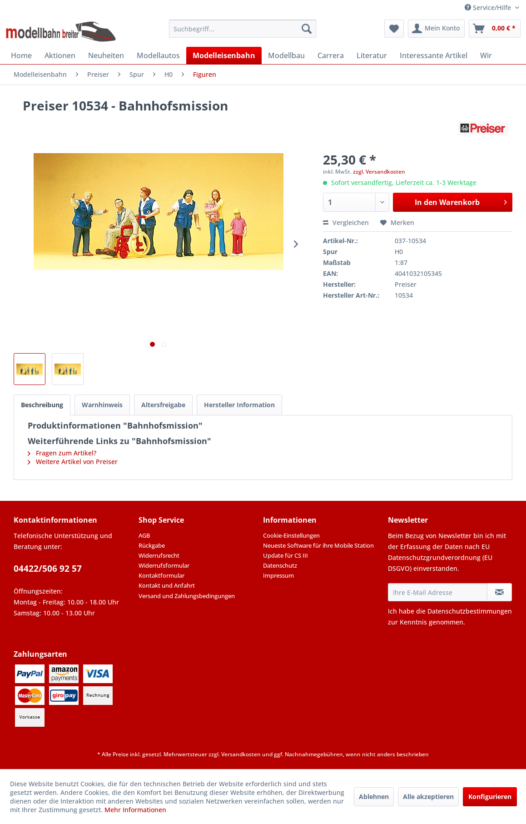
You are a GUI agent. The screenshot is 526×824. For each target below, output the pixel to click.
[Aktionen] (60, 55)
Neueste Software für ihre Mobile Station (318, 545)
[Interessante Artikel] (433, 55)
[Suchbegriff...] (242, 29)
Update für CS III (285, 555)
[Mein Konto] (436, 29)
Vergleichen (346, 222)
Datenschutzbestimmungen (469, 611)
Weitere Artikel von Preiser (73, 461)
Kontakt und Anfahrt (167, 585)
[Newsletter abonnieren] (499, 592)
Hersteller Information (239, 404)
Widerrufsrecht (159, 555)
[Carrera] (330, 55)
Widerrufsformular (164, 565)
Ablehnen (374, 796)
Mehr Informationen (135, 809)
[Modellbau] (286, 55)
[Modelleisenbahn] (224, 55)
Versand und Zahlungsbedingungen (187, 596)
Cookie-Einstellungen (291, 535)
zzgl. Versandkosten (379, 171)
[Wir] (486, 55)
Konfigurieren (489, 796)
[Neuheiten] (106, 55)
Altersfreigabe (163, 404)
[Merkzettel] (394, 29)
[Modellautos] (158, 55)
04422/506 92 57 (48, 568)
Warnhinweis (102, 404)
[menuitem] (242, 29)
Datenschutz (280, 565)
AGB (144, 535)
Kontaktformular (161, 575)
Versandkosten (241, 754)
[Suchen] (306, 29)
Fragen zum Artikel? (62, 453)
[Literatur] (371, 55)
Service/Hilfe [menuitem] (489, 7)
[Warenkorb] (495, 29)
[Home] (21, 55)
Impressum (278, 575)
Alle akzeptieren (428, 796)
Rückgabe (152, 545)
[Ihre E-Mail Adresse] (438, 592)
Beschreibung (42, 404)
